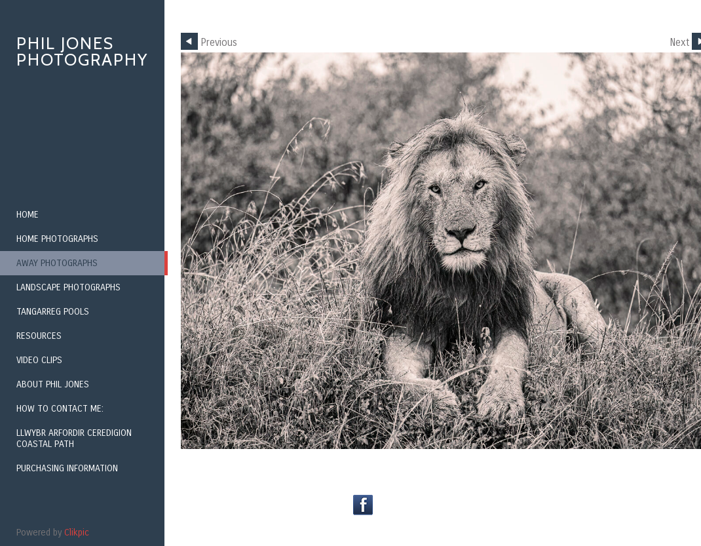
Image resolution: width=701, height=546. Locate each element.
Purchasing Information (67, 468)
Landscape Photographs (68, 287)
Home (27, 214)
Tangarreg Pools (52, 311)
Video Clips (39, 360)
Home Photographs (57, 238)
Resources (39, 335)
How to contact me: (60, 408)
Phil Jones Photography (82, 51)
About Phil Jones (52, 384)
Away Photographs (57, 263)
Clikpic (76, 532)
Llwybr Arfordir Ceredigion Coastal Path (74, 438)
